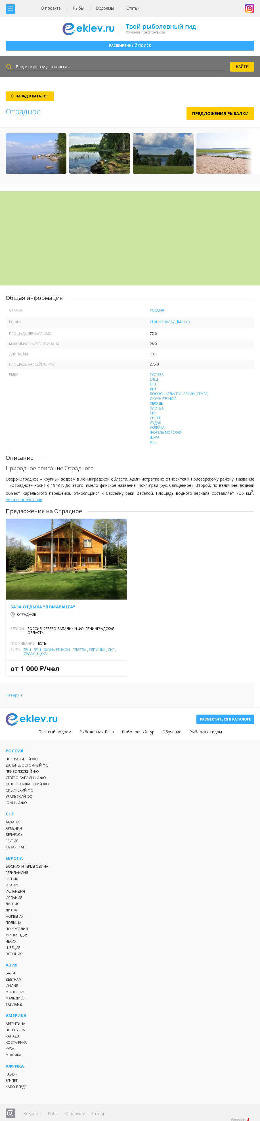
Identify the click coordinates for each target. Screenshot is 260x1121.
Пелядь (156, 403)
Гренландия (17, 872)
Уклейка (157, 427)
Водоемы (105, 8)
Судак (155, 422)
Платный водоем (54, 732)
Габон (11, 1074)
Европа (14, 858)
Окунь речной (163, 398)
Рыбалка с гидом (205, 732)
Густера (157, 374)
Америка (16, 1015)
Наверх (12, 695)
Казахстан (16, 847)
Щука (155, 437)
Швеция (13, 947)
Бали (10, 973)
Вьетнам (14, 979)
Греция (12, 878)
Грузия (12, 840)
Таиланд (14, 1004)
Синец (155, 418)
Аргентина (15, 1023)
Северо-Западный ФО (170, 322)
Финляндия (17, 935)
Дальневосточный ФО (27, 765)
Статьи (133, 8)
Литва (11, 910)
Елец (154, 379)
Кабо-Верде (16, 1086)
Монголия (16, 992)
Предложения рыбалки (220, 113)
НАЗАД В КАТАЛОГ (32, 96)
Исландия (15, 891)
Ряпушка (97, 649)
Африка (15, 1066)
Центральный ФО (22, 759)
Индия (12, 985)
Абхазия (14, 822)
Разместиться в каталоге (225, 719)
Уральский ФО (19, 796)
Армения (14, 828)
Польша (13, 922)
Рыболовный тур (138, 732)
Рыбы (78, 8)
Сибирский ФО (19, 790)
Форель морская (165, 432)
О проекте (51, 8)
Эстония (14, 953)
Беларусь (14, 834)
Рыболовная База (96, 732)
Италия (13, 885)
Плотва (157, 408)
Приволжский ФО (22, 771)
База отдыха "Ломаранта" (43, 606)
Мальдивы (16, 998)
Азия (12, 965)
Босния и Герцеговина (27, 866)
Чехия (11, 941)
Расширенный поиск (130, 45)
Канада (13, 1036)
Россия (157, 310)
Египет (12, 1080)
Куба (10, 1048)
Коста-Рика (16, 1042)
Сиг (153, 413)
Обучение (171, 732)
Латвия (12, 903)
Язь (153, 442)
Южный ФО (16, 802)
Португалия (17, 928)
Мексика (13, 1055)
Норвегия (15, 916)
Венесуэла (15, 1030)
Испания (14, 897)
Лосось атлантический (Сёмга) (179, 393)
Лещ (153, 389)
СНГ (10, 814)
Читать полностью (24, 499)
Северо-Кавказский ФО (27, 784)
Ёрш (153, 384)
